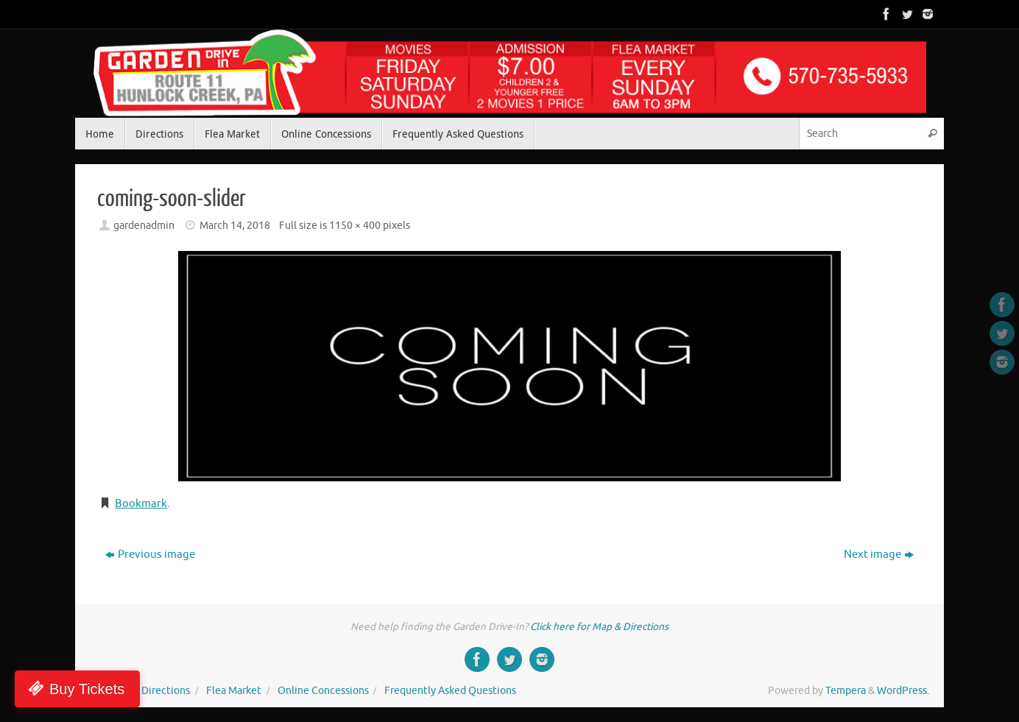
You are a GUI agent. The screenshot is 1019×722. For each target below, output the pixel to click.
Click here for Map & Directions (599, 626)
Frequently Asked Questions (450, 690)
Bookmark (141, 504)
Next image (879, 555)
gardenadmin (143, 225)
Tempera (845, 690)
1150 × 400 (355, 225)
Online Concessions (323, 690)
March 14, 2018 (235, 225)
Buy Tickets (86, 689)
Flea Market (233, 690)
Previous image (150, 555)
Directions (165, 690)
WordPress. (903, 690)
